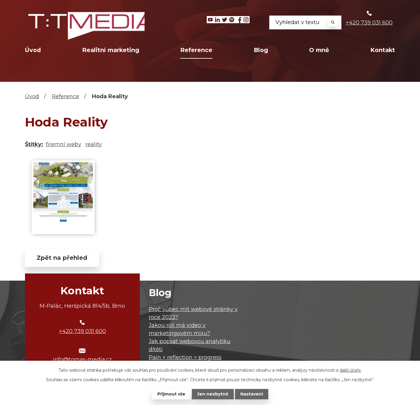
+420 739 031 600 (369, 22)
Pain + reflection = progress (185, 357)
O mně (319, 50)
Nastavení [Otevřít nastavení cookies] (251, 394)
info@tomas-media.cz (82, 359)
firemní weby (63, 144)
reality (93, 144)
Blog (261, 50)
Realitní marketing (110, 50)
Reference (196, 50)
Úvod (33, 50)
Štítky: (34, 144)
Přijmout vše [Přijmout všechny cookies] (171, 394)
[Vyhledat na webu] (305, 22)
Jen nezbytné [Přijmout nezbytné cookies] (212, 394)
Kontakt (382, 50)
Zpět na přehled (62, 258)
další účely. (351, 370)
